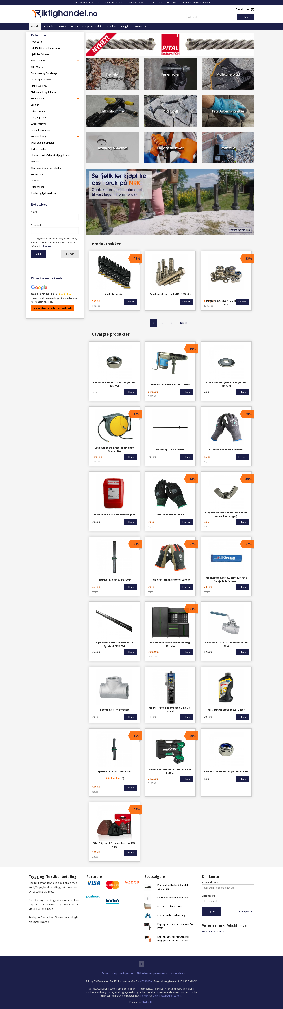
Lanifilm (35, 104)
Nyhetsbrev (177, 973)
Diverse (35, 180)
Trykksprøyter (38, 149)
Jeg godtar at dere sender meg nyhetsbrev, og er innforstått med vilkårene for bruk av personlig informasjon (54, 242)
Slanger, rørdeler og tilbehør (46, 168)
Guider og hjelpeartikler (44, 193)
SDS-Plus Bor (38, 60)
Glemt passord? (246, 911)
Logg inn (125, 26)
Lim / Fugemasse (40, 117)
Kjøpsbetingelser (122, 973)
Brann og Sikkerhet (41, 79)
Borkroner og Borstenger (44, 73)
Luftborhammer (39, 123)
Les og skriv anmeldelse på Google (52, 308)
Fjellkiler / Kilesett (41, 54)
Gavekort (112, 26)
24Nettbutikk (148, 1002)
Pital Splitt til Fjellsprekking (45, 48)
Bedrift (74, 26)
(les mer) (47, 246)
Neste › (184, 322)
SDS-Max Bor (38, 67)
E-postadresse (210, 882)
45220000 (146, 981)
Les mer (70, 253)
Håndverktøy (38, 111)
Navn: (34, 211)
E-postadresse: (39, 225)
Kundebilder (37, 186)
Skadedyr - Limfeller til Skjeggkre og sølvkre (50, 158)
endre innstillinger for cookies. (167, 995)
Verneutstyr (37, 174)
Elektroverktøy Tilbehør (44, 92)
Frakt (105, 973)
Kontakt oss (141, 26)
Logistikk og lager (40, 130)
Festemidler (37, 98)
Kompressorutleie (92, 26)
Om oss (62, 26)
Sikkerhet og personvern (152, 973)
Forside (35, 26)
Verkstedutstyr (39, 136)
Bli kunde (48, 26)
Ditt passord (208, 895)
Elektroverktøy (39, 85)
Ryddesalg (37, 41)
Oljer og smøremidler (42, 142)
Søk (246, 17)
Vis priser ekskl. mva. (213, 931)
